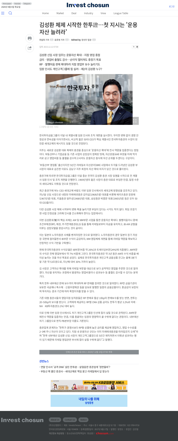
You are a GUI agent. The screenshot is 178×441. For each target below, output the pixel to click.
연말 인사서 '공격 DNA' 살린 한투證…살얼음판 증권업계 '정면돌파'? (75, 367)
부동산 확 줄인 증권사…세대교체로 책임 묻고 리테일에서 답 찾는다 (75, 371)
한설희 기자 (44, 39)
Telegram (26, 3)
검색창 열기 (10, 13)
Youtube (17, 3)
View (103, 13)
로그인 (172, 6)
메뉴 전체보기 (4, 13)
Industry (88, 13)
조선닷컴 (105, 433)
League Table (121, 13)
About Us (55, 419)
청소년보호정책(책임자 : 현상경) (80, 433)
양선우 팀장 (86, 39)
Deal (73, 13)
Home (45, 13)
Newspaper (7, 3)
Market (60, 13)
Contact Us (70, 419)
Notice (83, 419)
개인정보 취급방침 (56, 433)
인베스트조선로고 (88, 5)
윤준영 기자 (59, 39)
